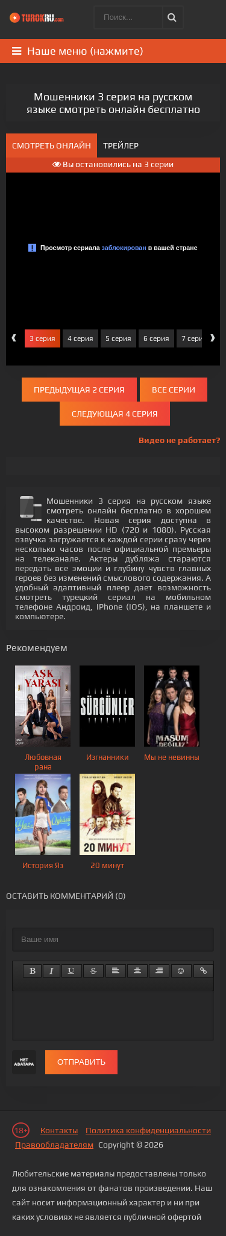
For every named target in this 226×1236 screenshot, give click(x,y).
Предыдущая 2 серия (79, 389)
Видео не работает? (179, 440)
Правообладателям (54, 1144)
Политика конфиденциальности (148, 1130)
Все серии (173, 389)
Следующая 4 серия (115, 413)
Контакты (59, 1130)
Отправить (81, 1061)
